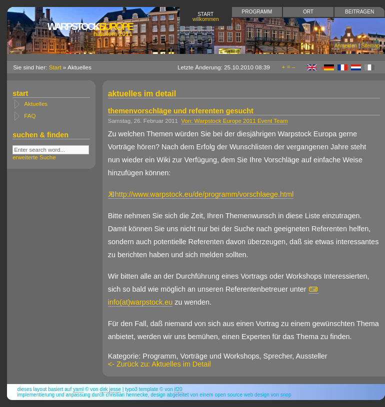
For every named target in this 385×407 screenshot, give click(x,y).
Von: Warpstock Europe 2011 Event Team (234, 121)
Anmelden (345, 45)
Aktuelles (36, 104)
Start (206, 16)
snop (286, 395)
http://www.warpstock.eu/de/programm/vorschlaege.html (201, 194)
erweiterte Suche (34, 157)
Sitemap (370, 45)
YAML (78, 389)
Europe (89, 29)
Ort (308, 11)
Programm (257, 11)
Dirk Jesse (110, 389)
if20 (178, 389)
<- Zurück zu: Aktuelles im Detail (159, 364)
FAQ (30, 116)
